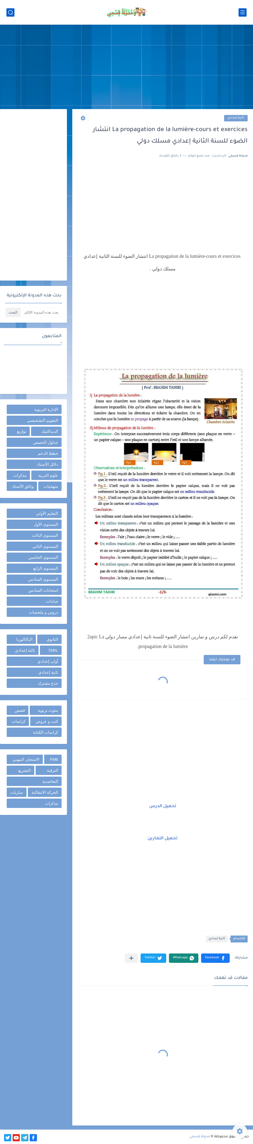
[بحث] (10, 12)
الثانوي (52, 639)
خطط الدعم (48, 453)
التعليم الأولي (47, 513)
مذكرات (20, 475)
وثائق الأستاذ (22, 486)
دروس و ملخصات (43, 612)
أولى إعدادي (47, 661)
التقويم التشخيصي (42, 420)
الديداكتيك (49, 431)
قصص (20, 710)
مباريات (16, 792)
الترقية (52, 770)
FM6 (54, 759)
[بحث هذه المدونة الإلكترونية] (41, 312)
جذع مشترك (48, 683)
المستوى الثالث (45, 535)
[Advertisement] (126, 67)
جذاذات (52, 601)
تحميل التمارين (163, 838)
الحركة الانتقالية (45, 792)
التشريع (24, 770)
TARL (53, 650)
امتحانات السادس (43, 590)
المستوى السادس (43, 579)
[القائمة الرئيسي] (243, 12)
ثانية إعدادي (236, 118)
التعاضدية (50, 781)
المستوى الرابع (45, 568)
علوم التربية (48, 475)
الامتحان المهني (26, 759)
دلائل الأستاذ (47, 464)
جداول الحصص (45, 442)
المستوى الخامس (43, 557)
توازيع (21, 431)
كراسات (18, 721)
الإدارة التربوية (46, 409)
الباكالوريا (24, 639)
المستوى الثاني (45, 546)
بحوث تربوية (48, 710)
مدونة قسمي (199, 1137)
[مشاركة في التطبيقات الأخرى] (131, 958)
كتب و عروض (47, 721)
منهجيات (51, 486)
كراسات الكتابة (45, 732)
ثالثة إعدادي (25, 650)
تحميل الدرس (162, 806)
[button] (215, 958)
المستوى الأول (46, 524)
